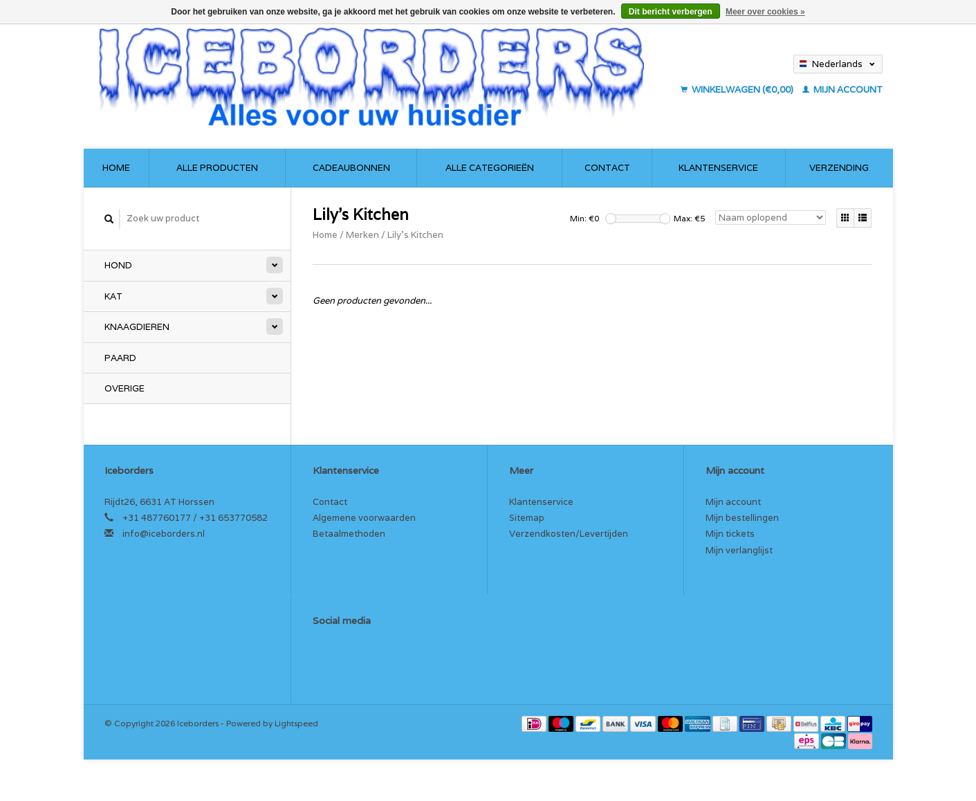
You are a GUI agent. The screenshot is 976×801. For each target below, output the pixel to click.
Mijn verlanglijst (739, 550)
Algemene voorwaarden (364, 518)
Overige (124, 388)
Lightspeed (296, 723)
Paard (120, 358)
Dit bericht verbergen (670, 12)
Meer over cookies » (765, 12)
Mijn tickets (730, 534)
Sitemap (526, 518)
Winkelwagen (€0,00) (738, 89)
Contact (607, 168)
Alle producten (217, 168)
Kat (113, 296)
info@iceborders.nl (163, 534)
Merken (362, 235)
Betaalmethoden (349, 534)
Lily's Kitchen (415, 235)
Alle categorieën (489, 168)
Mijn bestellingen (742, 518)
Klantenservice (718, 168)
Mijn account (842, 89)
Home (116, 168)
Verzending (839, 168)
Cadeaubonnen (351, 168)
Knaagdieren (136, 327)
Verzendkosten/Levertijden (568, 534)
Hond (118, 265)
